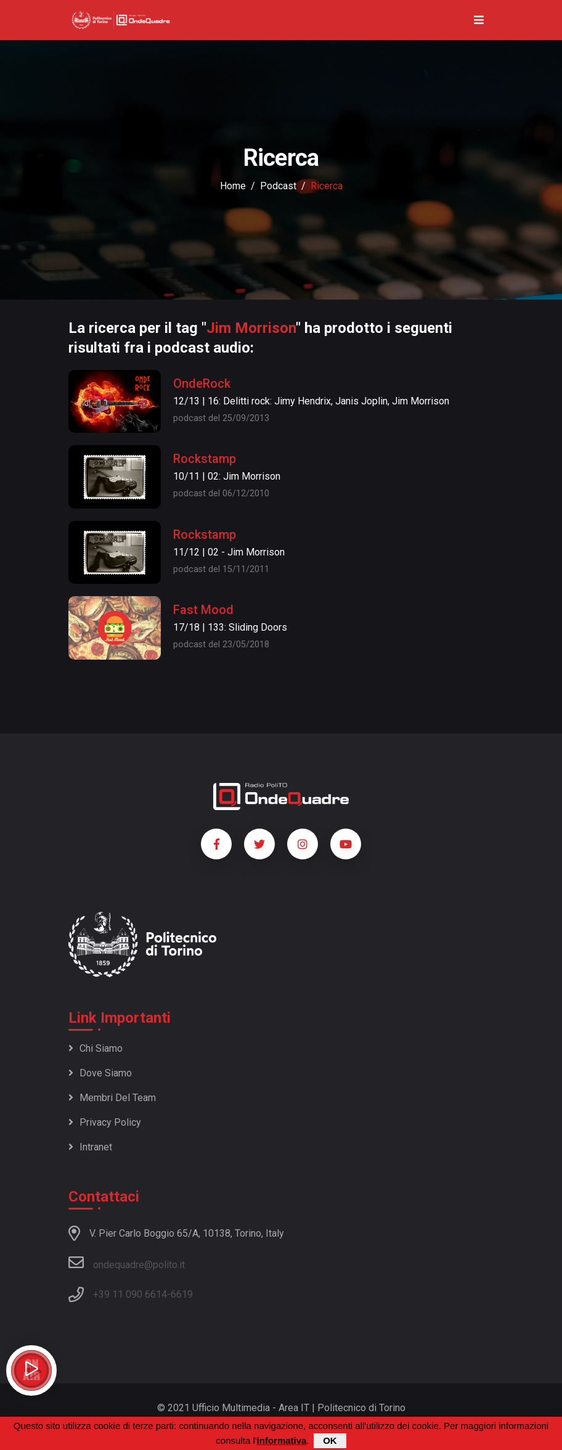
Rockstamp (204, 458)
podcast (278, 186)
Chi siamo (95, 1048)
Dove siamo (100, 1073)
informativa (282, 1441)
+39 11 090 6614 (130, 1294)
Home (233, 186)
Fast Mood (203, 609)
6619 (182, 1294)
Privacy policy (104, 1122)
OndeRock (201, 383)
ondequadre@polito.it (126, 1263)
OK (330, 1441)
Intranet (90, 1147)
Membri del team (112, 1098)
